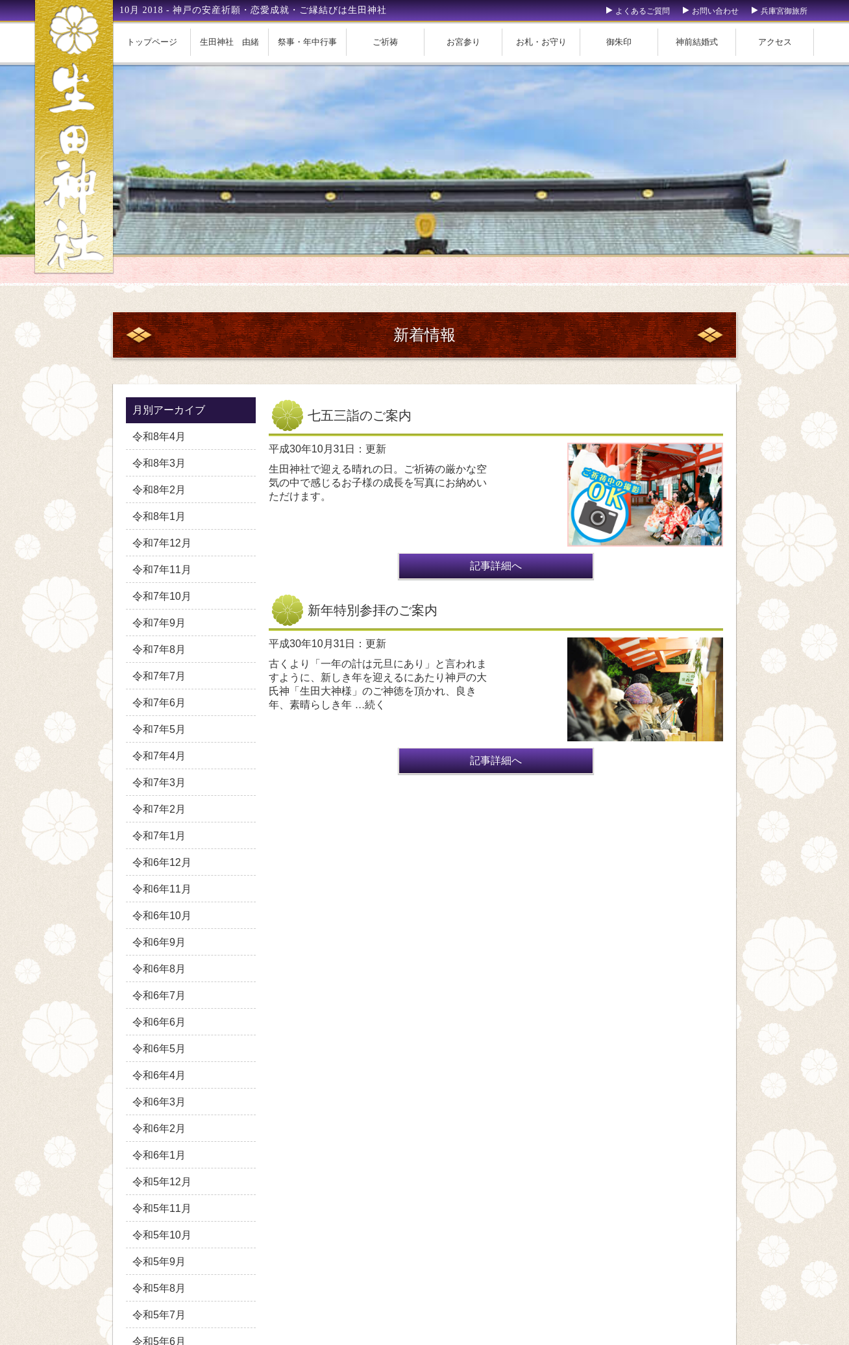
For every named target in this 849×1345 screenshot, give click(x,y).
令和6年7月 (159, 995)
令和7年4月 (159, 755)
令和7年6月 (159, 702)
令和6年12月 (161, 862)
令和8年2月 (159, 489)
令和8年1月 (159, 516)
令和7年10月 (161, 596)
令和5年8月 (159, 1288)
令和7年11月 (161, 569)
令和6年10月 (161, 915)
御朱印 (619, 42)
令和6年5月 (159, 1048)
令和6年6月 (159, 1022)
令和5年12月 (161, 1181)
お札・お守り (541, 42)
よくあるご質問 (642, 11)
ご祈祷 (385, 42)
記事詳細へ (496, 565)
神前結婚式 (697, 42)
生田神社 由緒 (229, 42)
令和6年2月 (159, 1128)
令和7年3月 (159, 782)
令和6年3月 (159, 1101)
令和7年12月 (161, 543)
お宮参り (463, 42)
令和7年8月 (159, 649)
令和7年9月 (159, 622)
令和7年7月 (159, 676)
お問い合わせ (715, 11)
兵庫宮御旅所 (784, 11)
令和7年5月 (159, 729)
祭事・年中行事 (307, 42)
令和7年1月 (159, 835)
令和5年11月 (161, 1208)
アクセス (775, 42)
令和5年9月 (159, 1261)
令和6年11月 (161, 889)
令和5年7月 (159, 1314)
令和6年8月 (159, 968)
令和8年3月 (159, 463)
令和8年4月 (159, 436)
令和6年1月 (159, 1155)
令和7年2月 (159, 809)
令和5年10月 (161, 1234)
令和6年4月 (159, 1075)
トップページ (152, 42)
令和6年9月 (159, 942)
